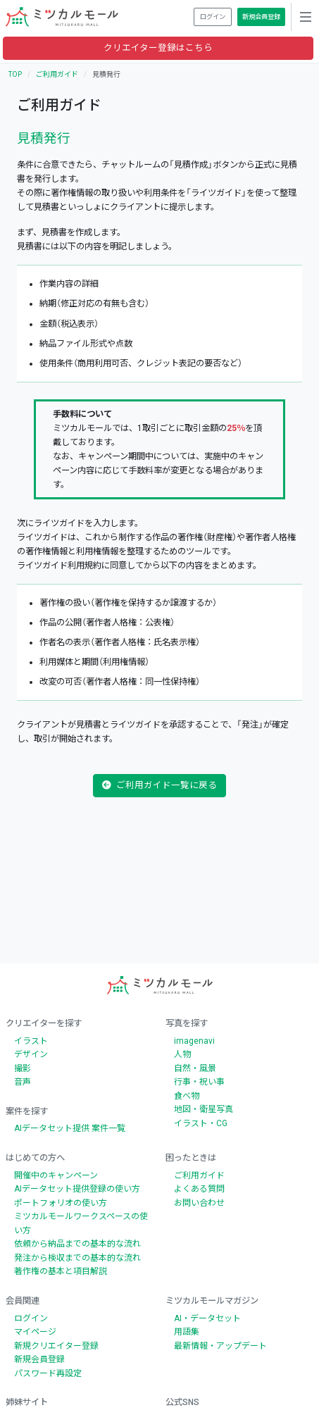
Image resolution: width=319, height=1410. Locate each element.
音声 (22, 1082)
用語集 (186, 1332)
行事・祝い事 (199, 1082)
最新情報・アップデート (220, 1346)
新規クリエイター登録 (56, 1346)
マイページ (35, 1332)
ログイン (31, 1318)
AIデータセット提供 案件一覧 (69, 1128)
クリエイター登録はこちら (158, 47)
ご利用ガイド (57, 74)
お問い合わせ (199, 1203)
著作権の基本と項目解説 (60, 1271)
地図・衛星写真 (203, 1109)
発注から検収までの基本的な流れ (77, 1258)
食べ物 (186, 1096)
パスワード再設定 (48, 1373)
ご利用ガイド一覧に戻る (160, 785)
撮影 (22, 1068)
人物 (182, 1054)
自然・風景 (195, 1068)
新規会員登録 (39, 1359)
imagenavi (194, 1041)
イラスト (31, 1041)
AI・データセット (207, 1318)
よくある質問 (199, 1189)
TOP (15, 74)
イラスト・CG (200, 1123)
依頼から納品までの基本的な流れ (77, 1244)
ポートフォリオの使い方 (60, 1203)
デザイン (31, 1054)
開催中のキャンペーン (56, 1175)
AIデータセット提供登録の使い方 (77, 1189)
